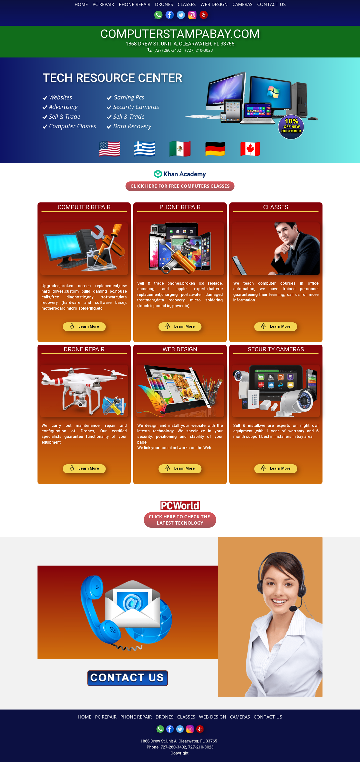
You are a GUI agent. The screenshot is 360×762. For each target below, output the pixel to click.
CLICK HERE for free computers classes (180, 186)
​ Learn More (84, 326)
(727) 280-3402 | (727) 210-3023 (180, 50)
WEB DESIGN (214, 4)
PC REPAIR (103, 4)
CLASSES (187, 4)
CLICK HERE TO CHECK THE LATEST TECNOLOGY (180, 520)
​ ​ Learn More (180, 468)
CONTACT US (271, 4)
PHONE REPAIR (134, 4)
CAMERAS (242, 4)
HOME (81, 4)
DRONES (164, 4)
